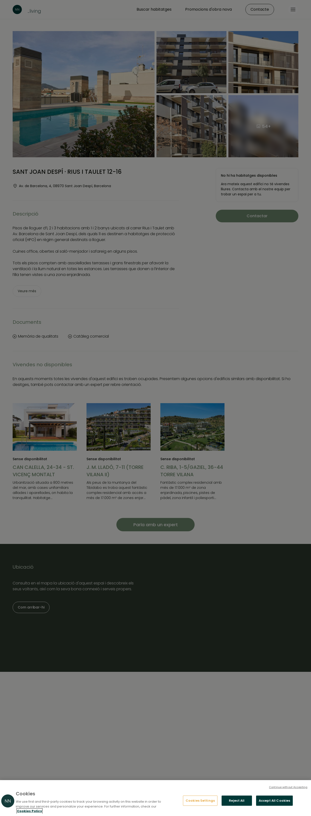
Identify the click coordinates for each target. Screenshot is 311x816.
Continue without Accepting (288, 787)
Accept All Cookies (274, 800)
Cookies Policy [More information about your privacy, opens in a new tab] (29, 811)
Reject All (236, 800)
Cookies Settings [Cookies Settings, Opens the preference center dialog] (200, 800)
